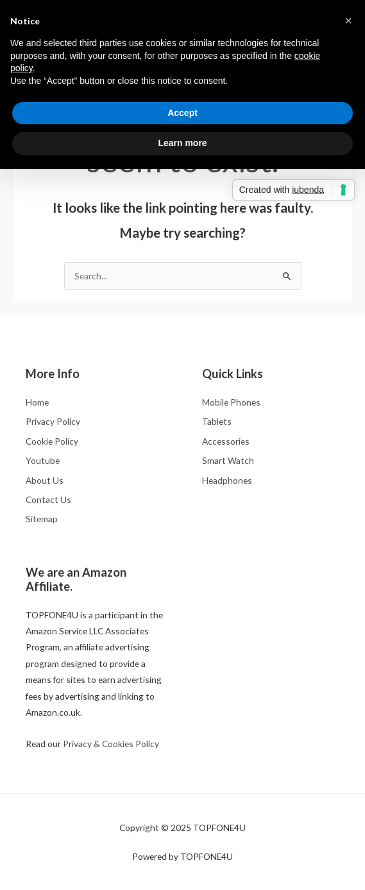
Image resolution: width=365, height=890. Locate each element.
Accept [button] (182, 113)
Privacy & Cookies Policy (111, 743)
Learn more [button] (182, 143)
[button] (348, 20)
